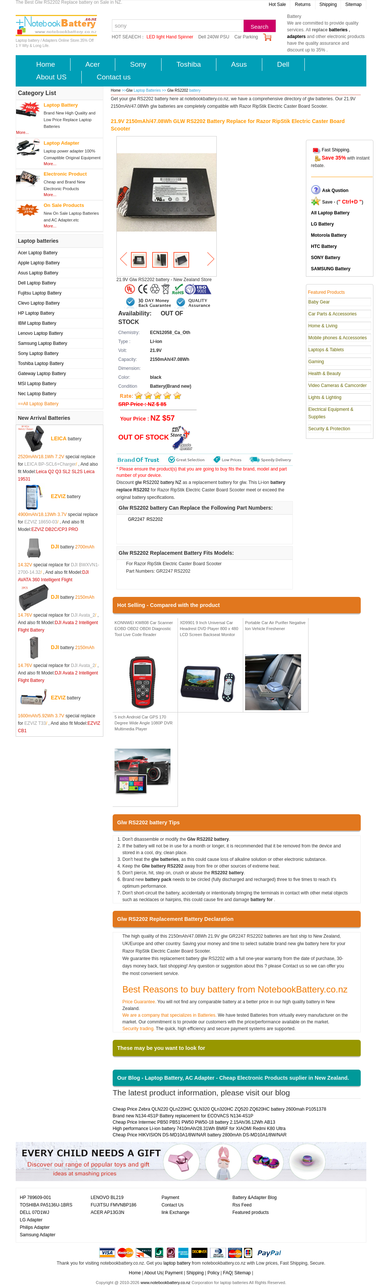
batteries (338, 29)
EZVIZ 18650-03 (40, 522)
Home (45, 64)
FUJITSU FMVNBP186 (114, 1205)
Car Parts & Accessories (333, 314)
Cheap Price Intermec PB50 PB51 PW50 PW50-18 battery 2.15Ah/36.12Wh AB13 (194, 1122)
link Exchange (176, 1212)
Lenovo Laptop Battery (40, 333)
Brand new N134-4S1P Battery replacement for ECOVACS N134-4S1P (183, 1115)
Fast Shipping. (336, 149)
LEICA (58, 438)
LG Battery (322, 224)
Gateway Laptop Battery (42, 373)
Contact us (114, 77)
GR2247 (136, 519)
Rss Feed (241, 1205)
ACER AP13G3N (107, 1212)
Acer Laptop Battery (37, 252)
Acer (92, 64)
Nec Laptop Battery (37, 393)
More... (22, 132)
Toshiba (188, 64)
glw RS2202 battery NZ (158, 482)
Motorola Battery (329, 235)
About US (51, 77)
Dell (283, 64)
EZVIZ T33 (35, 723)
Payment (170, 1197)
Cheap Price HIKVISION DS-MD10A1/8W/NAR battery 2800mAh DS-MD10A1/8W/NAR (199, 1134)
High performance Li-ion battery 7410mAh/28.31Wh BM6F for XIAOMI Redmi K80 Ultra (199, 1128)
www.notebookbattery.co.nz (166, 1282)
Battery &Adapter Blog (254, 1197)
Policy (213, 1272)
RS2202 (155, 519)
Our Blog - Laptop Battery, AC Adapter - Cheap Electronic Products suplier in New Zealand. (233, 1078)
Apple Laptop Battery (39, 262)
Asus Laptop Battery (38, 273)
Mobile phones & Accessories (338, 337)
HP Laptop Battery (36, 313)
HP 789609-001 (35, 1197)
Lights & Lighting (325, 397)
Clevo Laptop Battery (39, 303)
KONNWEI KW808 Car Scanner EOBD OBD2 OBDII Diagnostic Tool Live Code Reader (144, 628)
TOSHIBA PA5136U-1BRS (46, 1205)
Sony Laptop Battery (38, 353)
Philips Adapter (35, 1227)
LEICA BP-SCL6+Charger (50, 464)
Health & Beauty (325, 373)
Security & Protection (329, 428)
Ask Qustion (335, 190)
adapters (296, 36)
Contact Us (173, 1205)
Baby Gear (319, 302)
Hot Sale (277, 4)
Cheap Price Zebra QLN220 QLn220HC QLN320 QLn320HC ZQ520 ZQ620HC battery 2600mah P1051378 (219, 1109)
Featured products (250, 1212)
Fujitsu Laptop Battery (40, 293)
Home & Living (323, 325)
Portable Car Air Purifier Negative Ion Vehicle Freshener (275, 625)
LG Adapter (31, 1220)
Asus (239, 64)
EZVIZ (58, 496)
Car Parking (246, 37)
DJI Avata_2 (83, 615)
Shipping (328, 4)
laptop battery (177, 1263)
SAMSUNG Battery (331, 268)
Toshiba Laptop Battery (41, 363)
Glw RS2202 (178, 90)
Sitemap (353, 4)
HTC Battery (324, 246)
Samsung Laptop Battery (42, 343)
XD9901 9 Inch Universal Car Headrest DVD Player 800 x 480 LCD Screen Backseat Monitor (209, 628)
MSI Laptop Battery (37, 383)
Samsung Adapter (37, 1234)
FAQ (227, 1272)
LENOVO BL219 (107, 1197)
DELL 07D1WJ (34, 1212)
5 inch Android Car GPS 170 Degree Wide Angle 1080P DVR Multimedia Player (144, 723)
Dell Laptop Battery (37, 283)
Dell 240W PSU (213, 37)
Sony (138, 64)
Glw (129, 90)
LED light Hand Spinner (170, 37)
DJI (55, 546)
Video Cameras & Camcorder (338, 385)
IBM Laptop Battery (37, 323)
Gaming (316, 361)
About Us (153, 1272)
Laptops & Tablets (326, 349)
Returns (302, 4)
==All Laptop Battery (38, 403)
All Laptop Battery (330, 212)
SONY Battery (325, 257)
